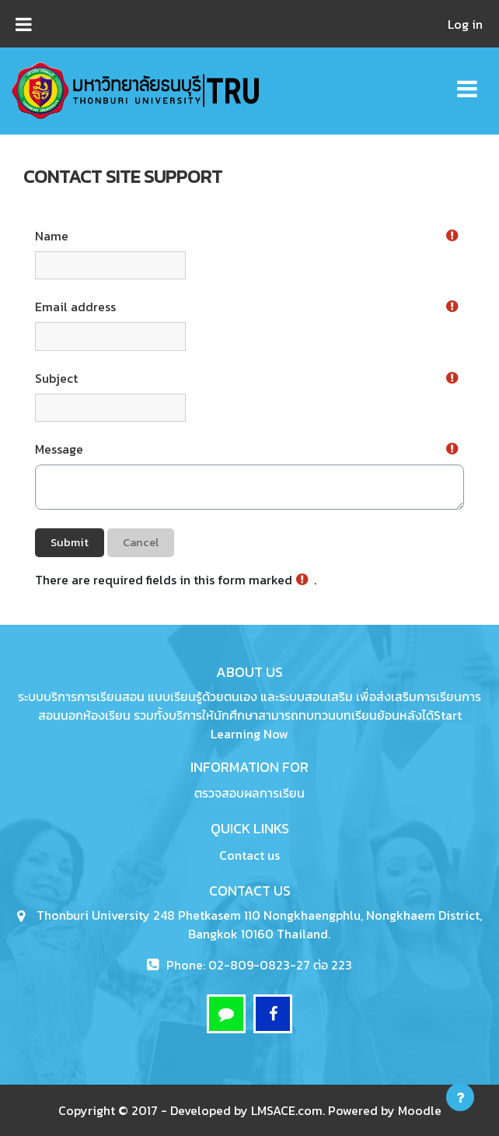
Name (51, 235)
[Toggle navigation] (467, 80)
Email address (75, 306)
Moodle (419, 1110)
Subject (56, 378)
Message (59, 449)
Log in (465, 24)
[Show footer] (460, 1097)
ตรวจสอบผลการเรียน (249, 793)
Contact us (249, 855)
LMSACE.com (287, 1110)
